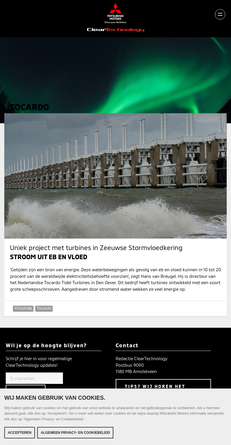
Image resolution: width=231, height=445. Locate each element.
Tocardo (44, 308)
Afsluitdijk (23, 308)
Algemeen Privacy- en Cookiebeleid (75, 433)
